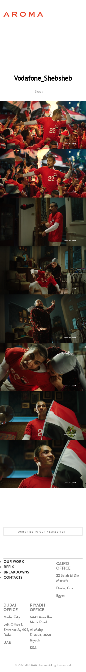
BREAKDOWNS (16, 572)
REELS (9, 567)
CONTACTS (13, 577)
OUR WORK (14, 561)
